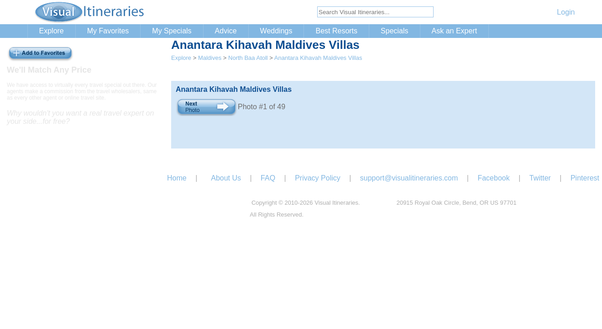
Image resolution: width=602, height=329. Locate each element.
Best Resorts (336, 31)
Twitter (540, 178)
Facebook (493, 178)
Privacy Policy (317, 178)
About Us (226, 178)
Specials (394, 31)
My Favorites (108, 31)
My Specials (171, 31)
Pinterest (585, 178)
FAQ (268, 178)
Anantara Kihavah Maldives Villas (318, 57)
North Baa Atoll (248, 57)
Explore (51, 31)
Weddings (276, 31)
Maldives (209, 57)
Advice (226, 31)
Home (177, 178)
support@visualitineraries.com (409, 178)
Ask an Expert (454, 31)
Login (566, 12)
